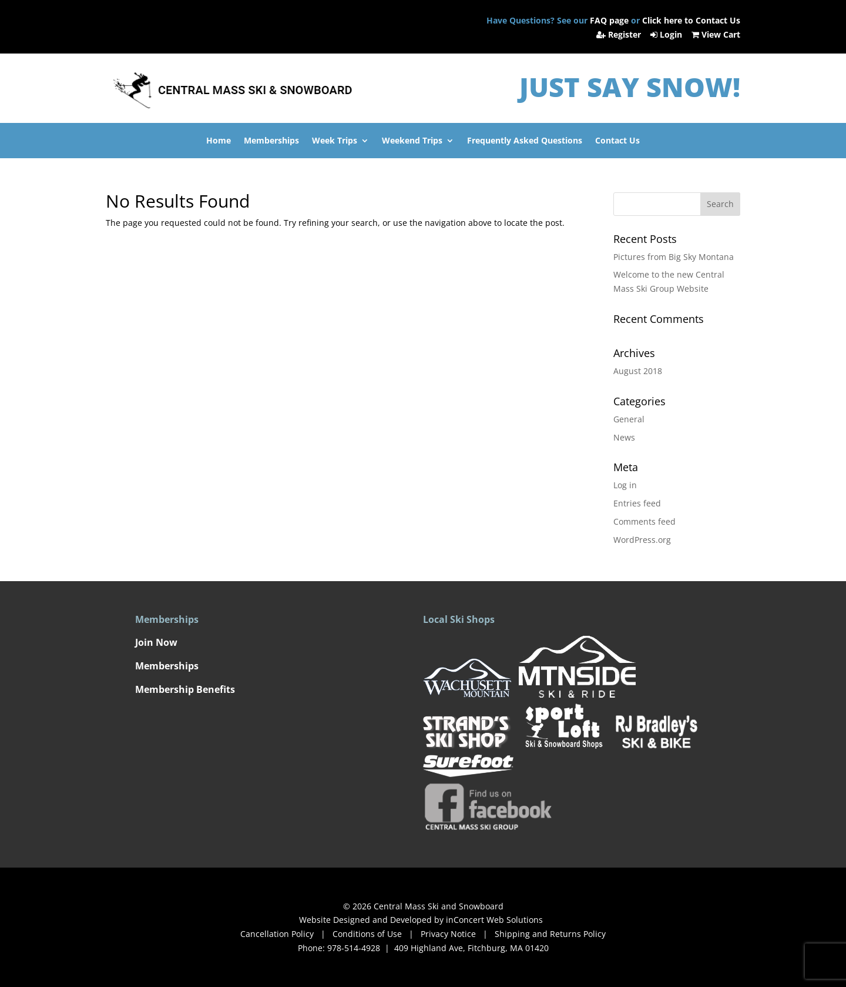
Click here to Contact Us (691, 20)
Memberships (271, 141)
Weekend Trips (412, 141)
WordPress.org (642, 539)
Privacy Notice (447, 933)
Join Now (156, 642)
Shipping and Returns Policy (550, 933)
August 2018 (637, 370)
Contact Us (617, 141)
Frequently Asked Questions (524, 141)
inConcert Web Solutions (494, 919)
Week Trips (334, 141)
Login (667, 34)
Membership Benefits (185, 689)
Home (218, 141)
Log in (625, 485)
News (624, 437)
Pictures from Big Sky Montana (673, 256)
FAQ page (609, 20)
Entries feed (637, 503)
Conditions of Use (367, 933)
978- (353, 947)
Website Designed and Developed (365, 919)
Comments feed (644, 521)
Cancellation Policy (277, 933)
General (628, 419)
